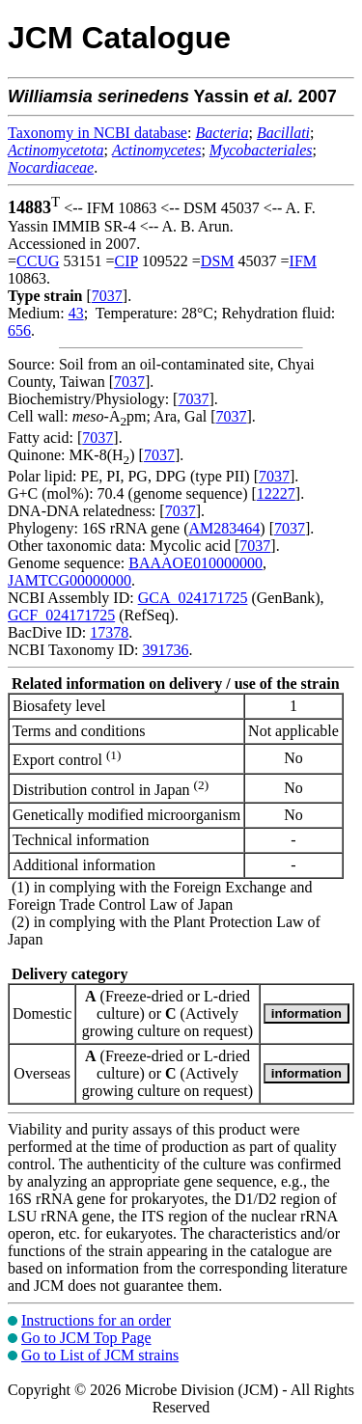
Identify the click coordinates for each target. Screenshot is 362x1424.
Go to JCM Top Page (86, 1337)
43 (76, 313)
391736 (165, 650)
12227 (276, 493)
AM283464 (225, 528)
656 (19, 330)
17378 (109, 632)
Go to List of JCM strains (100, 1355)
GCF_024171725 (61, 615)
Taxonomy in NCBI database (97, 132)
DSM (218, 261)
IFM (303, 261)
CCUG (37, 261)
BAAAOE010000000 (195, 563)
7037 (107, 296)
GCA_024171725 (193, 597)
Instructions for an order (96, 1320)
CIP (126, 261)
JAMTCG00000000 (69, 580)
